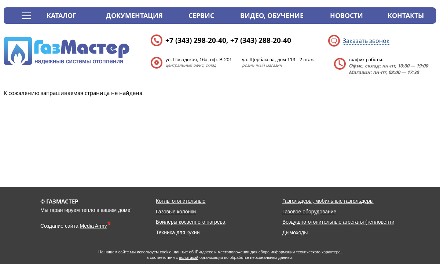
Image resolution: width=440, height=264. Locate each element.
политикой (188, 257)
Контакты (406, 15)
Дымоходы (295, 232)
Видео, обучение (272, 15)
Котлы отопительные (180, 201)
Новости (346, 15)
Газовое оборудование (309, 211)
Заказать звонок (366, 41)
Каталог (61, 15)
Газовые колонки (176, 211)
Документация (134, 15)
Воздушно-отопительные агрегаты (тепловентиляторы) (348, 222)
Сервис (201, 15)
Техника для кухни (178, 232)
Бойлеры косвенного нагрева (190, 222)
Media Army (93, 226)
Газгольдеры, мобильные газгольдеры (328, 201)
